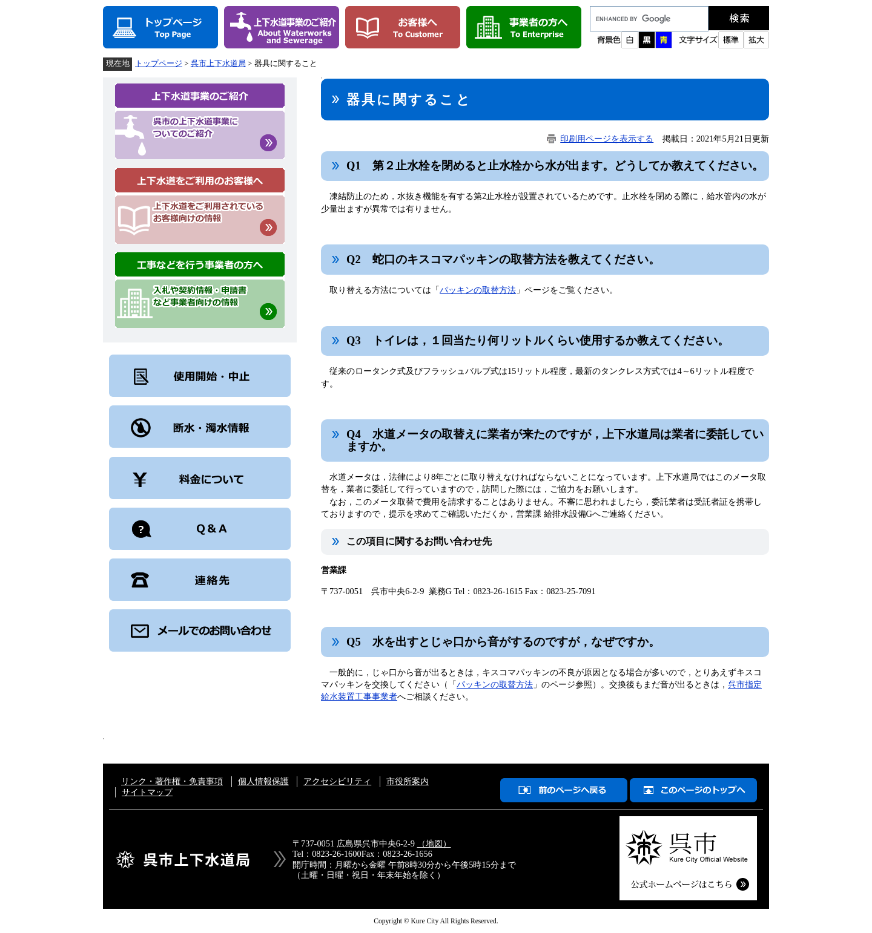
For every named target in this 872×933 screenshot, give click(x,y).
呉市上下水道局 (218, 63)
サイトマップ (147, 792)
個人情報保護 (263, 781)
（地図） (434, 843)
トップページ (158, 63)
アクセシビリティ (337, 781)
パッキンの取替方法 (478, 290)
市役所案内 (407, 781)
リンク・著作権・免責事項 (172, 781)
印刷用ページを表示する (606, 138)
